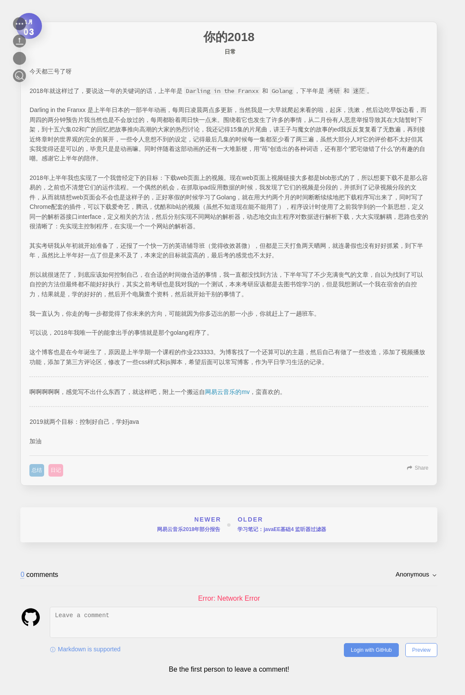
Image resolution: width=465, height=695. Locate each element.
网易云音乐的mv (227, 391)
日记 (56, 470)
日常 (230, 52)
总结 (37, 470)
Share (422, 468)
